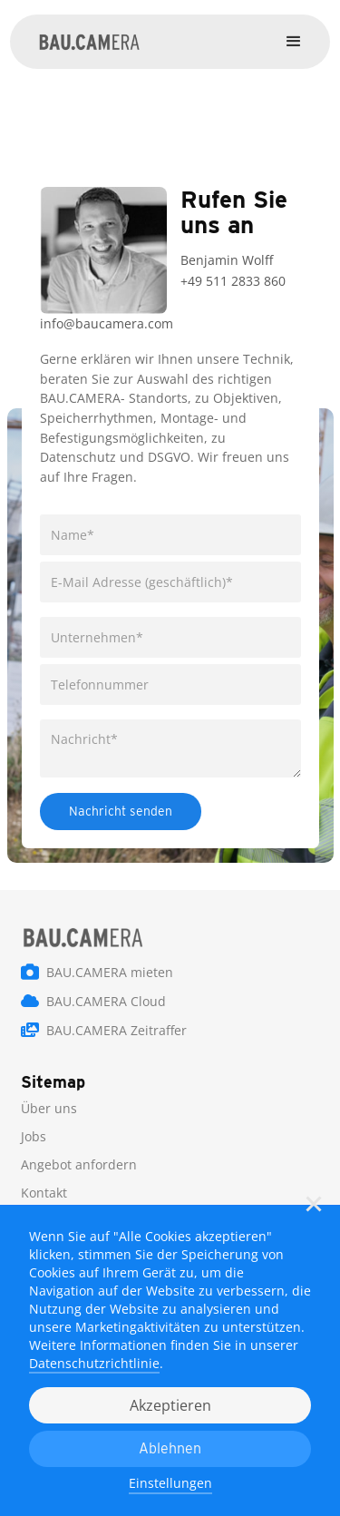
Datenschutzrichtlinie (94, 1363)
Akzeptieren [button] (170, 1405)
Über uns (49, 1108)
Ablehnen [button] (170, 1448)
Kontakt (44, 1192)
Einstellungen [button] (170, 1483)
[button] (313, 1204)
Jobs (33, 1136)
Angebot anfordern (79, 1164)
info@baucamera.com (106, 323)
